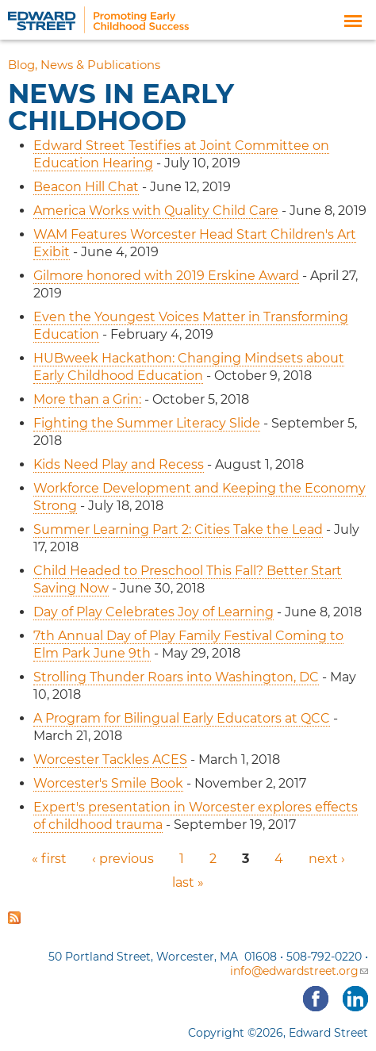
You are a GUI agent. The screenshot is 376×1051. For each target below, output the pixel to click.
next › (327, 858)
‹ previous (123, 858)
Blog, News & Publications (84, 65)
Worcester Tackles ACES (110, 759)
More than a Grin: (87, 399)
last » (188, 882)
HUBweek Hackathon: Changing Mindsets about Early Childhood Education (188, 367)
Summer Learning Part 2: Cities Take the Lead (178, 529)
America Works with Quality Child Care (155, 210)
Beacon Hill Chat (86, 186)
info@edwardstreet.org (299, 971)
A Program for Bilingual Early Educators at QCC (181, 718)
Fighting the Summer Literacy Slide (146, 423)
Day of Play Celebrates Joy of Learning (153, 611)
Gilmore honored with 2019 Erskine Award (166, 275)
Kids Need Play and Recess (118, 464)
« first (49, 858)
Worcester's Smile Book (108, 783)
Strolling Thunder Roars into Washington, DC (176, 677)
